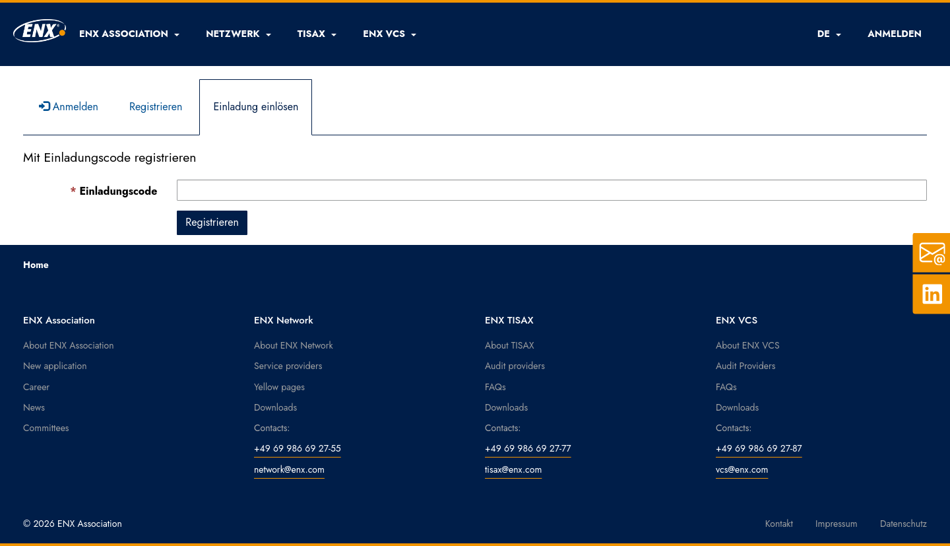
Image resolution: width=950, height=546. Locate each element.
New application (55, 365)
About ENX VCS (748, 345)
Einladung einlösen (255, 106)
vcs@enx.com (742, 469)
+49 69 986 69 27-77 (528, 448)
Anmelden (68, 106)
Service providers (288, 365)
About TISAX (509, 345)
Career (36, 386)
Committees (46, 427)
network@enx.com (289, 469)
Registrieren (156, 106)
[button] (129, 33)
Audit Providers (745, 365)
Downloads (275, 407)
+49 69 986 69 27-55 (297, 448)
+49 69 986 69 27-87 (759, 448)
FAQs (495, 386)
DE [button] (829, 33)
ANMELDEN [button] (895, 33)
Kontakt (779, 523)
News (34, 407)
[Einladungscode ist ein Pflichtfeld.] (552, 190)
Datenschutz (903, 523)
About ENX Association (68, 345)
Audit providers (515, 365)
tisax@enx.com (513, 469)
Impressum (836, 523)
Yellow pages (279, 386)
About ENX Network (293, 345)
